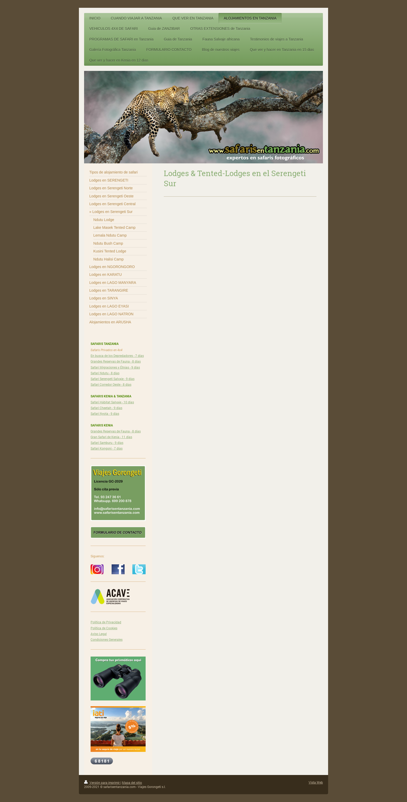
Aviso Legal (99, 634)
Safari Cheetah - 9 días (106, 408)
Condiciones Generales (107, 639)
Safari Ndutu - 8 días (105, 373)
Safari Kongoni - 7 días (107, 448)
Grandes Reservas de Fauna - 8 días (116, 361)
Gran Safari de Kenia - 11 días (111, 437)
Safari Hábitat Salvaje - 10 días (112, 402)
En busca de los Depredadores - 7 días (117, 355)
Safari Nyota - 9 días (105, 413)
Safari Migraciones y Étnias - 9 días (115, 367)
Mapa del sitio (132, 782)
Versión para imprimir (102, 782)
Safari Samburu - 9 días (107, 442)
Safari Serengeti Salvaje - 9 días (112, 379)
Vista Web (316, 782)
